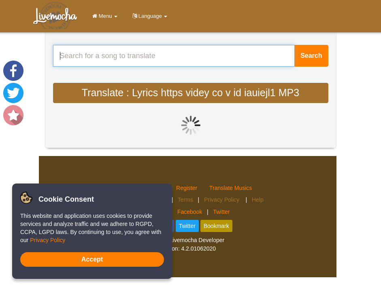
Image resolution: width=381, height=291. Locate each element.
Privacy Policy (222, 199)
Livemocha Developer (197, 240)
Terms (185, 199)
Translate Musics (230, 188)
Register (186, 188)
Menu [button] (103, 16)
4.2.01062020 (198, 248)
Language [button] (148, 16)
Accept (92, 259)
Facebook (189, 212)
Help (258, 199)
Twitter (221, 212)
